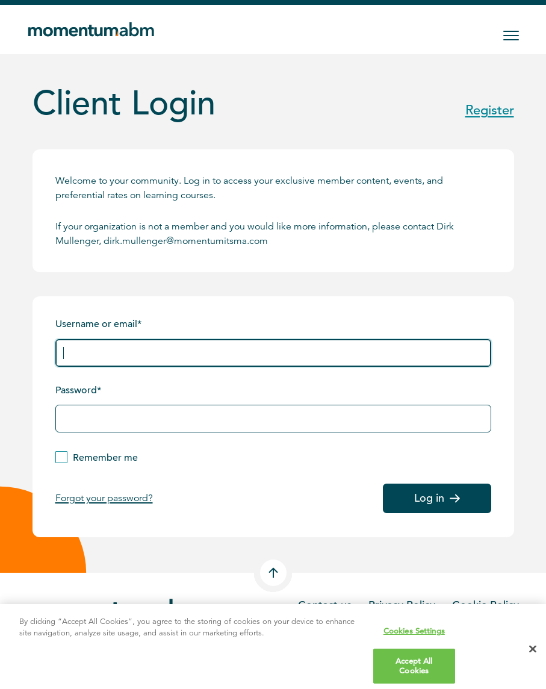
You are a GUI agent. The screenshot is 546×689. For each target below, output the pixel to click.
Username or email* (98, 324)
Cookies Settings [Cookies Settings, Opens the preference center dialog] (414, 637)
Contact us (325, 605)
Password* (78, 390)
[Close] (533, 656)
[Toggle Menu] (511, 35)
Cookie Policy (485, 605)
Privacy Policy (401, 605)
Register (489, 110)
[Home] (93, 29)
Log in (437, 498)
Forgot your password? (104, 498)
